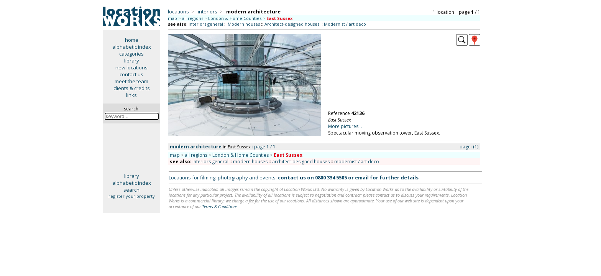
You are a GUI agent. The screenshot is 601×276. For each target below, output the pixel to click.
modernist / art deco (356, 161)
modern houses (250, 161)
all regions (192, 18)
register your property (131, 196)
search (131, 189)
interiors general (210, 161)
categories (131, 53)
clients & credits (131, 88)
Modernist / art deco (345, 24)
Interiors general (206, 24)
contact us (131, 74)
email (362, 177)
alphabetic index (131, 46)
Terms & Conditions (220, 206)
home (131, 39)
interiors (207, 11)
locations (178, 11)
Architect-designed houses (291, 24)
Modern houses (244, 24)
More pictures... (345, 126)
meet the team (131, 81)
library (131, 60)
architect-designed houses (301, 161)
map (172, 18)
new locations (131, 67)
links (131, 95)
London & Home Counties (234, 18)
